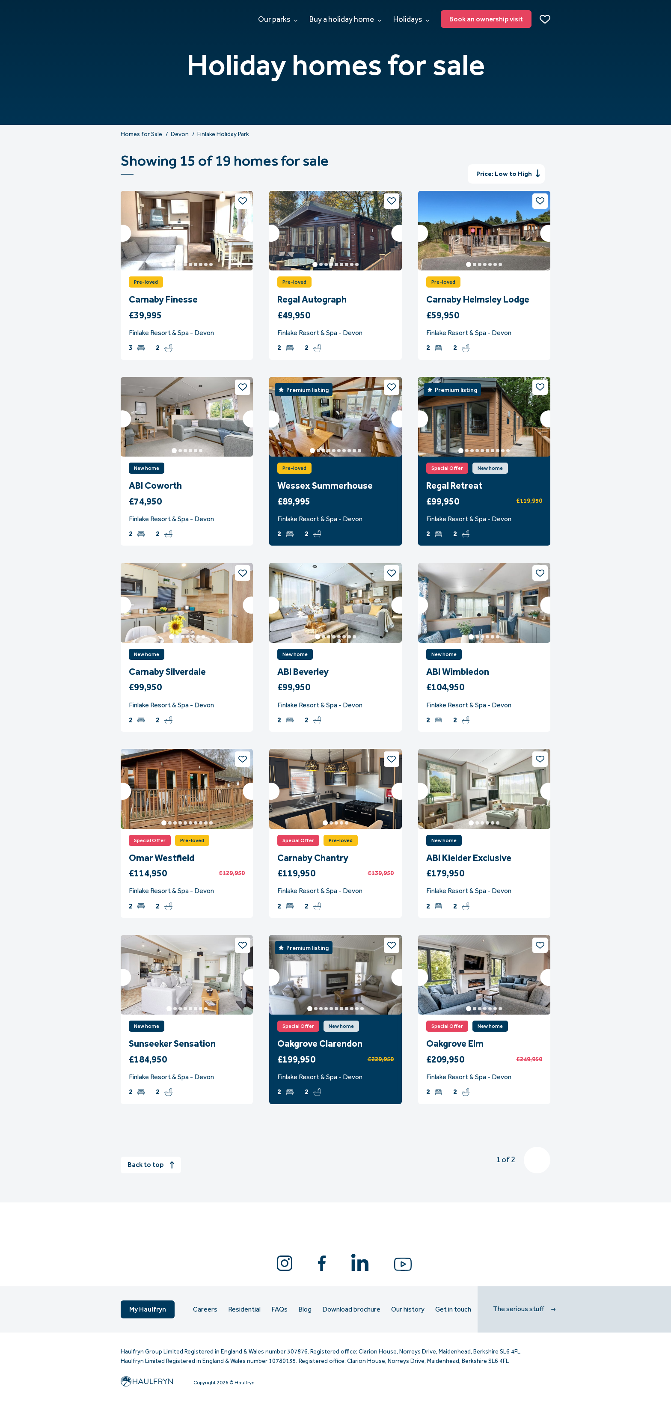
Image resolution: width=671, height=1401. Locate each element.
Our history (408, 1309)
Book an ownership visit (486, 19)
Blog (305, 1309)
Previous (122, 233)
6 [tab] (190, 264)
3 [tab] (175, 264)
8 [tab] (200, 264)
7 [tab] (195, 264)
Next (251, 233)
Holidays (411, 19)
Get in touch (453, 1309)
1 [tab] (163, 264)
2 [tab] (170, 264)
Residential (244, 1309)
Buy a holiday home (345, 19)
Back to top (151, 1165)
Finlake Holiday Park (223, 134)
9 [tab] (206, 264)
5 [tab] (185, 264)
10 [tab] (211, 264)
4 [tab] (180, 264)
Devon (180, 134)
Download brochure (351, 1309)
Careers (205, 1309)
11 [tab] (362, 1008)
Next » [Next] (537, 1160)
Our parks (277, 19)
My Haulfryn (147, 1309)
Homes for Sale (141, 134)
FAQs (279, 1309)
